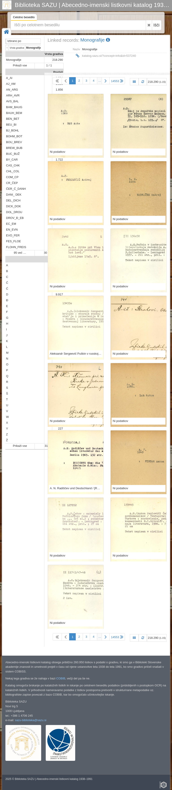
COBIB (60, 678)
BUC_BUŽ (13, 153)
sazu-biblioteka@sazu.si (30, 720)
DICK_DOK (13, 206)
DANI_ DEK (14, 194)
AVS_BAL (12, 101)
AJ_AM (10, 83)
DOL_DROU (14, 212)
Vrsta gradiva (54, 54)
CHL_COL (12, 171)
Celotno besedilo (24, 17)
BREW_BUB (14, 148)
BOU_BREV (14, 142)
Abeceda (57, 259)
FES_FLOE (13, 241)
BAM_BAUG (14, 107)
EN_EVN (12, 229)
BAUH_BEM (14, 113)
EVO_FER (13, 235)
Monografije (13, 59)
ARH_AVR (12, 95)
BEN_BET (12, 118)
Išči (156, 25)
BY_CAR (12, 159)
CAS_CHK (13, 165)
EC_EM (11, 223)
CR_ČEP (12, 183)
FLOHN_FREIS (16, 247)
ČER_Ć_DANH (16, 188)
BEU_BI (11, 124)
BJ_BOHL (12, 130)
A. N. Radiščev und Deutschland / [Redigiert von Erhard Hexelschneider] (76, 488)
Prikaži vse (20, 65)
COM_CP (12, 177)
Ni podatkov (57, 151)
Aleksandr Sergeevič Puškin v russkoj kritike (76, 353)
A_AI (9, 78)
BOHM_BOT (14, 136)
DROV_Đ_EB (15, 218)
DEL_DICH (13, 200)
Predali (58, 72)
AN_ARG (12, 89)
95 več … (20, 252)
